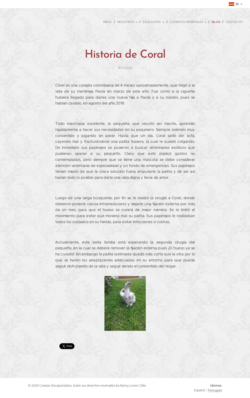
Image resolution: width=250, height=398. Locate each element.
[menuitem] (108, 22)
